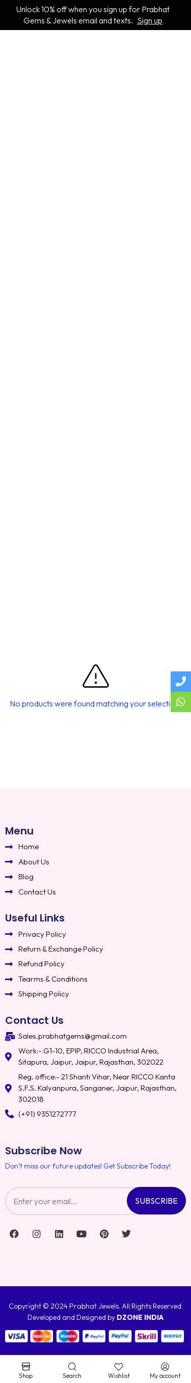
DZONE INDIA (140, 1317)
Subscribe (156, 1201)
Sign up (149, 20)
